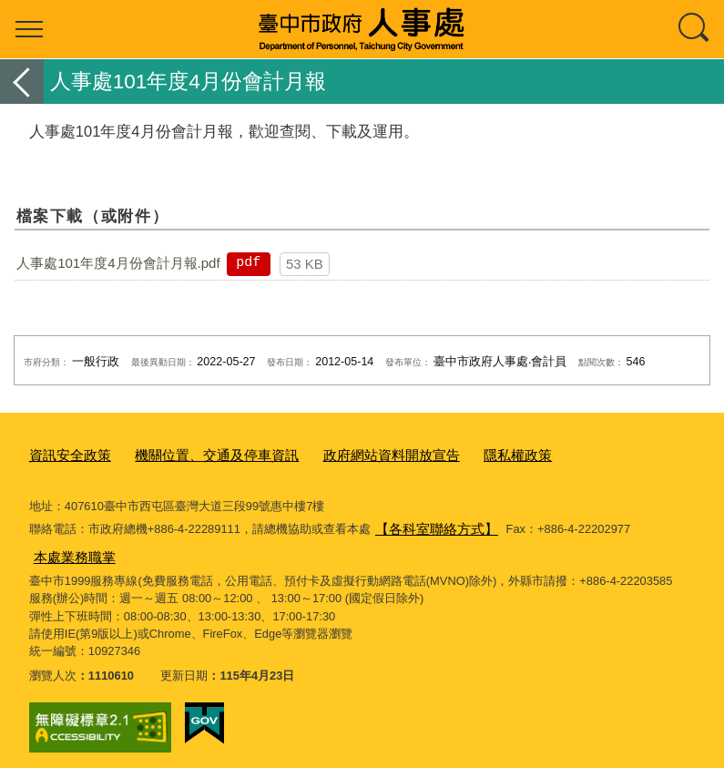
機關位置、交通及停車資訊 (195, 454)
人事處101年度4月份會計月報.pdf (117, 263)
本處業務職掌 (69, 547)
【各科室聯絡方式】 (428, 522)
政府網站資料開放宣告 (350, 454)
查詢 (695, 29)
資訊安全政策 (64, 454)
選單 (29, 29)
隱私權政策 (462, 454)
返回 (22, 81)
